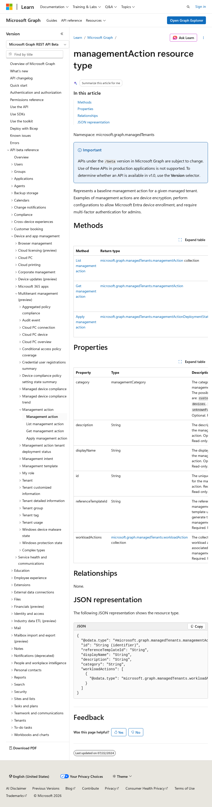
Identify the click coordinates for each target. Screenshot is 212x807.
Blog (68, 788)
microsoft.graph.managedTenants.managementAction (141, 260)
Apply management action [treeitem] (46, 438)
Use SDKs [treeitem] (17, 114)
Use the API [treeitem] (19, 106)
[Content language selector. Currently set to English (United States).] (29, 776)
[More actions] (203, 38)
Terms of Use (185, 788)
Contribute (90, 788)
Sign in (200, 6)
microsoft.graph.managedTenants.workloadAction (149, 537)
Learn (78, 37)
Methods (84, 102)
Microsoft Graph (100, 37)
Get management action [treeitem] (45, 430)
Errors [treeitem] (14, 142)
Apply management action (86, 321)
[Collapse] (62, 33)
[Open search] (188, 6)
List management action (86, 265)
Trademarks (15, 795)
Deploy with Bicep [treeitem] (24, 128)
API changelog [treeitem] (21, 78)
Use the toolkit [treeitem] (21, 121)
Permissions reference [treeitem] (26, 99)
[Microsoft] (9, 7)
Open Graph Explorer (186, 20)
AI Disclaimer (16, 788)
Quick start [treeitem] (18, 85)
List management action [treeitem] (45, 423)
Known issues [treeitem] (20, 135)
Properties (85, 108)
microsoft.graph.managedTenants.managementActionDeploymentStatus (156, 316)
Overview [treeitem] (21, 157)
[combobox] (37, 44)
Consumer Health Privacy (145, 788)
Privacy (110, 788)
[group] (141, 291)
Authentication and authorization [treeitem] (35, 92)
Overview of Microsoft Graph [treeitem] (32, 63)
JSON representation (94, 122)
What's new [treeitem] (19, 71)
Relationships (88, 115)
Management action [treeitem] (42, 416)
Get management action (86, 291)
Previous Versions (45, 788)
